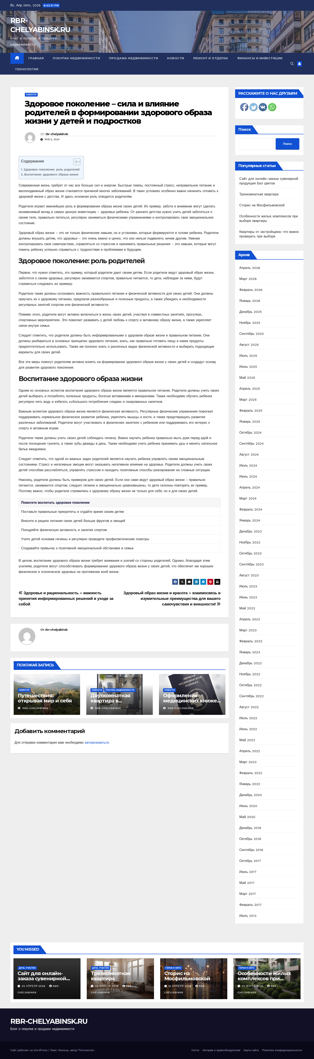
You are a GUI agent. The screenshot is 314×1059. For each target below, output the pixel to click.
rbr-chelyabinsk (57, 134)
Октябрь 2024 (250, 432)
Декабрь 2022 (250, 663)
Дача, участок (27, 968)
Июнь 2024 (248, 476)
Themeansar (86, 1050)
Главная (36, 58)
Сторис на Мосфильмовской (261, 205)
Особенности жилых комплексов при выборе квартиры (264, 978)
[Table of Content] (77, 162)
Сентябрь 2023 (251, 564)
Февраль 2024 (250, 509)
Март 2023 (247, 630)
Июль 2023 (248, 586)
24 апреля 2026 (34, 986)
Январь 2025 (249, 422)
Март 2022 (247, 762)
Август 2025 (249, 345)
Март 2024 (247, 498)
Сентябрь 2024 (251, 443)
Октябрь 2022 (250, 685)
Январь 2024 (249, 520)
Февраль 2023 (250, 641)
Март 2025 (247, 400)
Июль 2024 (248, 465)
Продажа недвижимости (133, 58)
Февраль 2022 (250, 773)
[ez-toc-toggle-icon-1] (74, 162)
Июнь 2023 (248, 597)
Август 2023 (249, 575)
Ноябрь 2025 (249, 323)
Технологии (26, 69)
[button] (292, 64)
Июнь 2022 (248, 729)
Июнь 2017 (247, 872)
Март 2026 (248, 279)
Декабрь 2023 (250, 531)
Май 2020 (247, 817)
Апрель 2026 (249, 268)
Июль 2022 (248, 718)
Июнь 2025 (248, 367)
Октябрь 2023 (250, 553)
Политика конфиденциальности (282, 1050)
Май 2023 (247, 608)
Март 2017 (247, 894)
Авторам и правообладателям (221, 1050)
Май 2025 (247, 378)
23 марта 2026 (253, 986)
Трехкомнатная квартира (258, 194)
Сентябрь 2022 (251, 696)
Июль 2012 (247, 916)
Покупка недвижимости (76, 58)
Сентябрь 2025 (251, 334)
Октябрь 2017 (250, 861)
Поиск (244, 129)
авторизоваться (97, 742)
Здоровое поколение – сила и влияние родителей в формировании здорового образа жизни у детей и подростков (118, 112)
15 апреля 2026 (180, 986)
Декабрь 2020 (250, 795)
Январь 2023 (249, 652)
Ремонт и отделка (210, 58)
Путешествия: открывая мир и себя (45, 698)
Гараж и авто (173, 968)
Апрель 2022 (249, 751)
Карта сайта (251, 1050)
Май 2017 (246, 883)
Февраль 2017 (250, 905)
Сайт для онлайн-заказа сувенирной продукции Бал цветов (47, 978)
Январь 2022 (249, 784)
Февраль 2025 (250, 411)
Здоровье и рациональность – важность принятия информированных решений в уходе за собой (66, 598)
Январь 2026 (249, 301)
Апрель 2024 (249, 487)
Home (195, 1050)
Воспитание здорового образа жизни (51, 174)
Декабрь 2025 (250, 312)
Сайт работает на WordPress (29, 1050)
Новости (175, 58)
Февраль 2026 (250, 290)
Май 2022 (247, 740)
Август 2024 (249, 454)
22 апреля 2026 (107, 986)
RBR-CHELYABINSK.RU (48, 1021)
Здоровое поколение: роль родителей (51, 169)
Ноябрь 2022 (249, 674)
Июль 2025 (248, 356)
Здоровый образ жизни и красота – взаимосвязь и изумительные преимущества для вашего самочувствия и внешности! (172, 598)
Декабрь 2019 (250, 828)
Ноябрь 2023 (249, 542)
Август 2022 (249, 707)
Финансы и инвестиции (260, 58)
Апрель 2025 (249, 389)
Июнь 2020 (248, 806)
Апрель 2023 (249, 619)
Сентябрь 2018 (251, 850)
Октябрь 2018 (250, 839)
